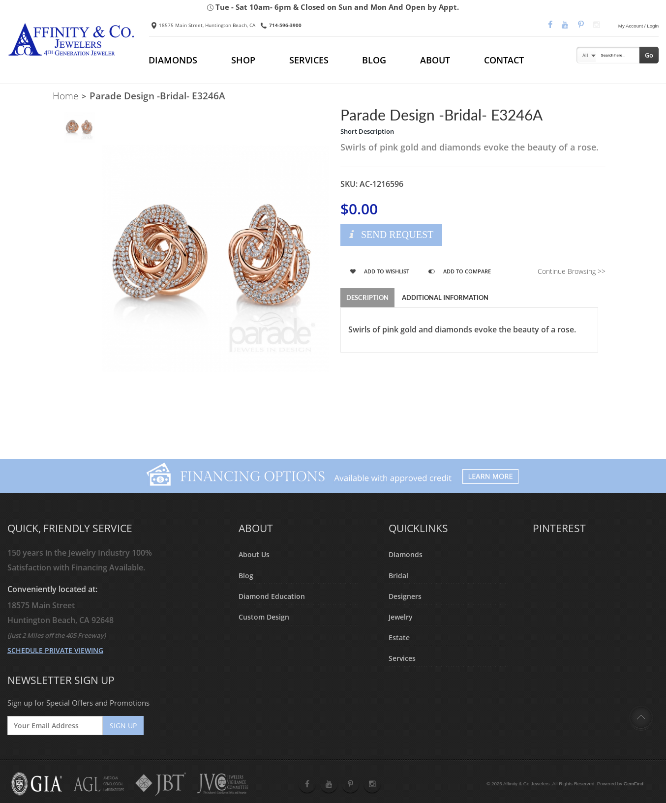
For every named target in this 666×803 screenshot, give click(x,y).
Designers (405, 596)
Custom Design (264, 617)
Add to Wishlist (379, 271)
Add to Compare (459, 271)
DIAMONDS (173, 60)
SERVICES (309, 60)
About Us (254, 554)
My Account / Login (638, 26)
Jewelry (401, 617)
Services (402, 658)
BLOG (374, 60)
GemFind (633, 783)
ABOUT (435, 60)
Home (65, 95)
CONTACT (504, 60)
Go (649, 55)
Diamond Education (272, 596)
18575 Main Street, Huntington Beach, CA (203, 25)
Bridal (398, 575)
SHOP (243, 60)
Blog (246, 575)
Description (367, 297)
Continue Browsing (571, 271)
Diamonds (406, 554)
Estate (399, 637)
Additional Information (445, 297)
